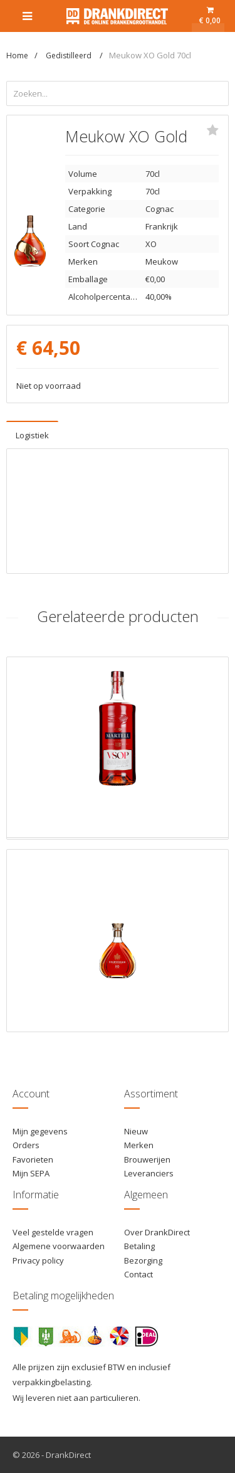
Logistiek (32, 435)
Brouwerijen (147, 1159)
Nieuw (136, 1131)
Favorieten (33, 1159)
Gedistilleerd (69, 55)
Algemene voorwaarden (59, 1246)
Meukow (161, 261)
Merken (139, 1145)
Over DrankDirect (157, 1232)
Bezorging (143, 1260)
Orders (26, 1145)
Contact (138, 1274)
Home (17, 55)
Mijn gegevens (40, 1131)
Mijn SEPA (31, 1173)
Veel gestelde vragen (53, 1232)
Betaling (139, 1246)
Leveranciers (149, 1173)
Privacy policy (38, 1260)
